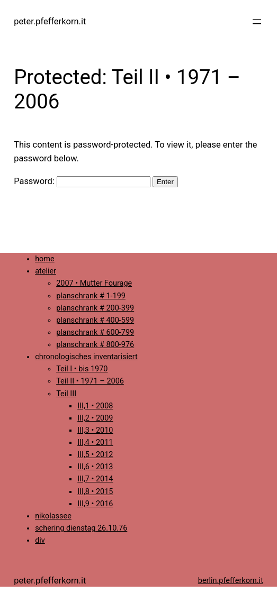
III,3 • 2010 (95, 430)
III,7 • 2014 (95, 479)
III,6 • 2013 (95, 466)
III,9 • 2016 (95, 503)
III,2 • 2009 (95, 418)
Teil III (66, 393)
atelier (45, 271)
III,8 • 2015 (95, 491)
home (45, 258)
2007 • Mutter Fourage (94, 283)
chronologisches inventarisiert (86, 356)
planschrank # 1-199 (91, 295)
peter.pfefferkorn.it (50, 21)
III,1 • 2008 (95, 406)
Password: (82, 181)
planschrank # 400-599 (95, 320)
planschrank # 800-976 (95, 344)
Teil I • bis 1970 (82, 368)
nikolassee (53, 516)
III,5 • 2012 (95, 454)
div (40, 540)
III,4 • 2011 (95, 442)
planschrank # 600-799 (95, 332)
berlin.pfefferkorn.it (230, 580)
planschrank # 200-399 (95, 308)
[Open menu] (257, 21)
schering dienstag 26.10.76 (81, 528)
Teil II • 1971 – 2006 (90, 381)
